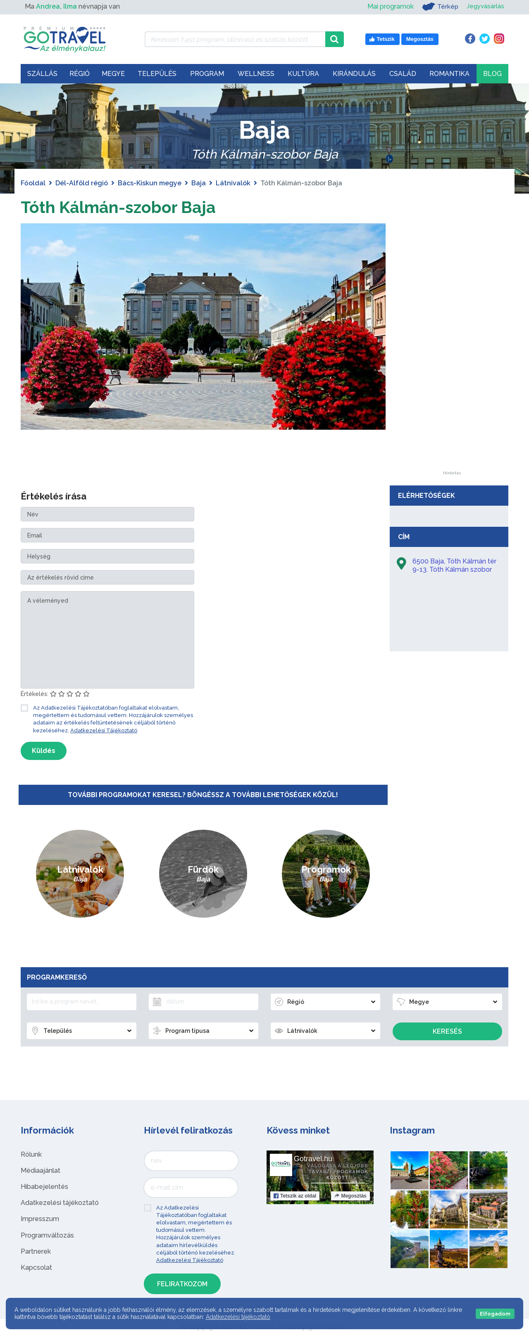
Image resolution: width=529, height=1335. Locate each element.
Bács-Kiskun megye (149, 183)
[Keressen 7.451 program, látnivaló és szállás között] (235, 39)
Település (157, 74)
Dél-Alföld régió (81, 183)
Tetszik (295, 1195)
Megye (113, 74)
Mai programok (388, 6)
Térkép (437, 6)
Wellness (256, 74)
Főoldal (33, 183)
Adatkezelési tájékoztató (60, 1203)
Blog (492, 74)
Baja (198, 183)
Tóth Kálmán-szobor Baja (119, 207)
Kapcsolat (36, 1267)
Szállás (42, 74)
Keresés (447, 1031)
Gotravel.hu (313, 1158)
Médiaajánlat (40, 1170)
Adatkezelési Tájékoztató (103, 730)
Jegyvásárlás (484, 6)
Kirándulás (354, 74)
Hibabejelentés (44, 1187)
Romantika (449, 74)
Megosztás (350, 1195)
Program (207, 74)
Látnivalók (233, 183)
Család (402, 74)
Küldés (43, 751)
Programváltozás (47, 1235)
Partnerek (36, 1251)
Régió (79, 74)
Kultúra (303, 74)
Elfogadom (495, 1314)
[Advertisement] (452, 347)
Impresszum (40, 1219)
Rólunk (31, 1154)
